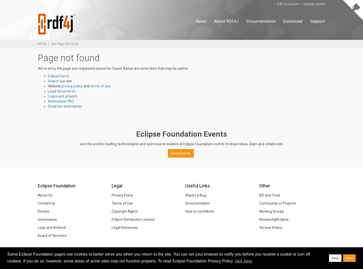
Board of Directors (52, 236)
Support (317, 21)
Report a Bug (195, 195)
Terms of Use (122, 203)
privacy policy (72, 86)
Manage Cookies (313, 4)
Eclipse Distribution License (133, 219)
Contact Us (46, 203)
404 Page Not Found (65, 44)
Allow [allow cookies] (349, 258)
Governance (47, 219)
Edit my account (286, 4)
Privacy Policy (122, 195)
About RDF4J (226, 21)
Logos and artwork (62, 96)
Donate (43, 211)
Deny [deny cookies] (335, 258)
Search (53, 81)
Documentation (261, 21)
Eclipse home (58, 76)
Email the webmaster (65, 106)
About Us (45, 195)
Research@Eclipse (274, 219)
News (201, 21)
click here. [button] (244, 261)
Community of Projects (277, 203)
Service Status (270, 228)
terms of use (100, 86)
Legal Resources (125, 228)
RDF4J (42, 44)
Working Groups (271, 211)
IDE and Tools (269, 195)
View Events (181, 153)
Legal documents (61, 91)
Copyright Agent (125, 211)
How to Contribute (199, 211)
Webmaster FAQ (61, 101)
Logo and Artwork (52, 228)
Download (292, 21)
